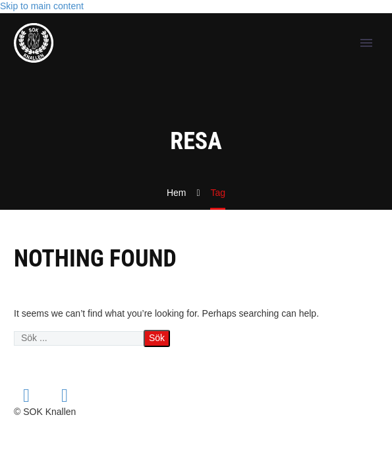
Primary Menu (366, 43)
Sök (157, 337)
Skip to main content (42, 6)
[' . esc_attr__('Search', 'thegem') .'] (79, 338)
